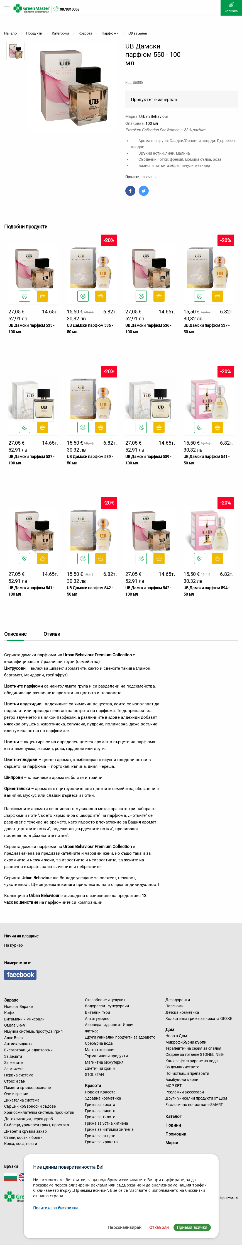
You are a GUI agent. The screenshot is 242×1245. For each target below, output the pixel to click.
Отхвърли (159, 1227)
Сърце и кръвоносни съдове (30, 1106)
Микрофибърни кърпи (185, 1042)
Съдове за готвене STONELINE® (194, 1054)
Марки (171, 1142)
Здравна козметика (103, 1098)
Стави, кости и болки (23, 1137)
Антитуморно (97, 1018)
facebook (20, 975)
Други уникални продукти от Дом (196, 1098)
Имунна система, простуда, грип (33, 1031)
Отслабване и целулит (105, 1000)
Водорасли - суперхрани (107, 1006)
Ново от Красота (100, 1092)
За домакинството (182, 1067)
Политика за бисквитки (55, 1207)
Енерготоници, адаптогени (28, 1050)
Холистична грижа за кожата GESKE (198, 1018)
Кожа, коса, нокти (20, 1143)
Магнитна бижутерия (104, 1062)
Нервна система (18, 1075)
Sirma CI (231, 1198)
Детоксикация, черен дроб (28, 1119)
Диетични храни (100, 1068)
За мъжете (13, 1069)
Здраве (11, 1000)
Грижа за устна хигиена (106, 1123)
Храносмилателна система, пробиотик (39, 1112)
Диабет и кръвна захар (25, 1131)
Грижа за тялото (100, 1117)
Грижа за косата (100, 1104)
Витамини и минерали (24, 1019)
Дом (169, 1029)
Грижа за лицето (100, 1110)
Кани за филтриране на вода (191, 1061)
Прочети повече (141, 177)
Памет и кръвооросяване (27, 1087)
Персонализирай (124, 1227)
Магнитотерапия (100, 1049)
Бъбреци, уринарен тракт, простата (36, 1125)
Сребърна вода (99, 1043)
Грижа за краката (101, 1142)
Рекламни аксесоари (184, 1092)
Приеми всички (192, 1227)
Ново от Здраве (18, 1006)
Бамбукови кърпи (181, 1079)
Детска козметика (182, 1012)
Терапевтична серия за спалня (193, 1048)
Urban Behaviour (153, 116)
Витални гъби (97, 1012)
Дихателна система (22, 1100)
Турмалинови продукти (106, 1056)
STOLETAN (94, 1074)
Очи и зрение (16, 1093)
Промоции (175, 1134)
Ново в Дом (176, 1036)
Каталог (173, 1116)
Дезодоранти (177, 1000)
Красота (93, 1085)
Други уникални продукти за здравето (120, 1037)
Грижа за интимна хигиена (109, 1129)
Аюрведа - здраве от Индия (110, 1024)
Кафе (9, 1012)
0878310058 (69, 9)
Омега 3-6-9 (14, 1025)
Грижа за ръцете (100, 1136)
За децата (13, 1056)
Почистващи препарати (187, 1073)
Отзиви (51, 634)
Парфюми (174, 1006)
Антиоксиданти (18, 1044)
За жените (13, 1062)
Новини (173, 1125)
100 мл (151, 123)
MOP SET (173, 1085)
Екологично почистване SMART (194, 1104)
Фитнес (91, 1031)
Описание (15, 634)
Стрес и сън (14, 1081)
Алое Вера (13, 1038)
